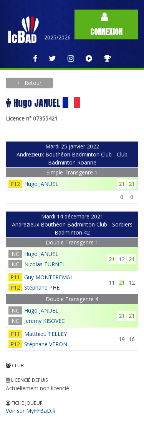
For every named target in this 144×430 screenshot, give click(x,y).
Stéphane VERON (45, 344)
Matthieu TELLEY (45, 333)
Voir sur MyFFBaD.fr (31, 410)
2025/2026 (57, 37)
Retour (32, 82)
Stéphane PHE (42, 287)
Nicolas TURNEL (44, 264)
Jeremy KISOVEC (44, 320)
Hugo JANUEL (41, 183)
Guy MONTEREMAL (48, 277)
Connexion (106, 24)
